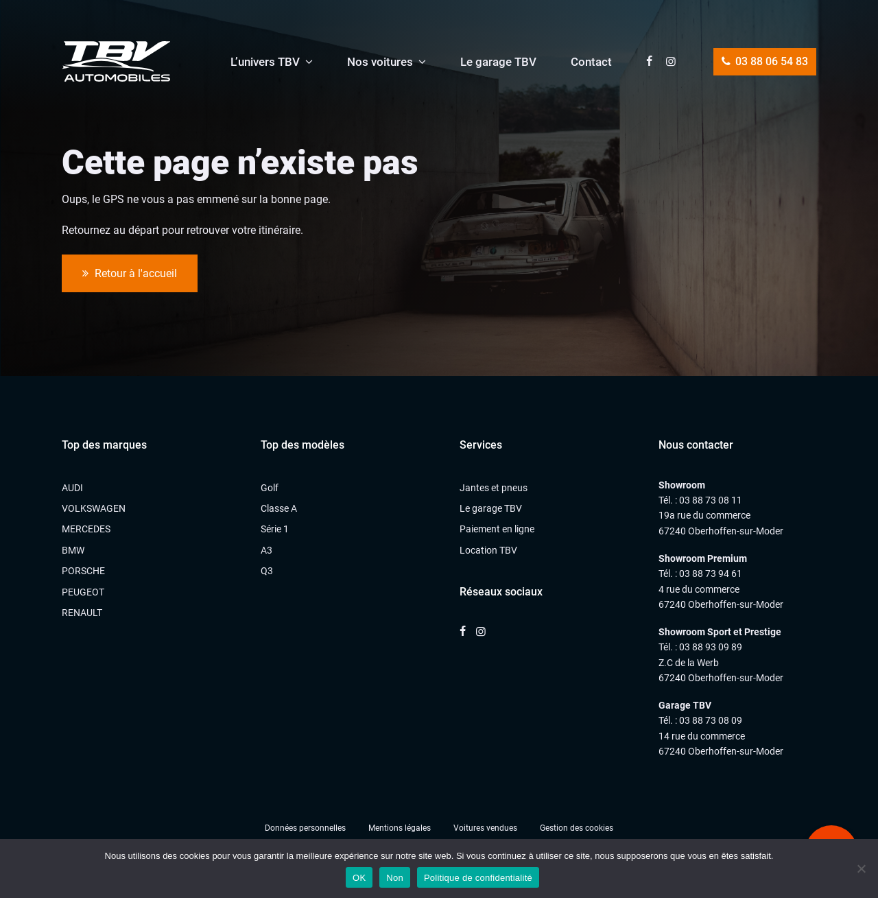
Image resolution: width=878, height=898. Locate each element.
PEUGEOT (83, 592)
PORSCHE (83, 570)
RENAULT (82, 612)
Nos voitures (380, 62)
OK (359, 878)
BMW (73, 550)
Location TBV (488, 550)
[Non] (861, 868)
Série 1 (275, 528)
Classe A (279, 508)
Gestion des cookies (576, 828)
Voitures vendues (485, 828)
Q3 (267, 570)
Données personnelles (305, 828)
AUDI (72, 487)
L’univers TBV (265, 62)
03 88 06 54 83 (765, 61)
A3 (266, 550)
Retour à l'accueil (129, 274)
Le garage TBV (498, 62)
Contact (591, 62)
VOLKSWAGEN (94, 508)
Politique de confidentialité (478, 878)
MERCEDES (86, 528)
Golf (269, 487)
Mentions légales (399, 828)
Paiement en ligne (497, 528)
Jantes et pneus (493, 487)
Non (394, 878)
